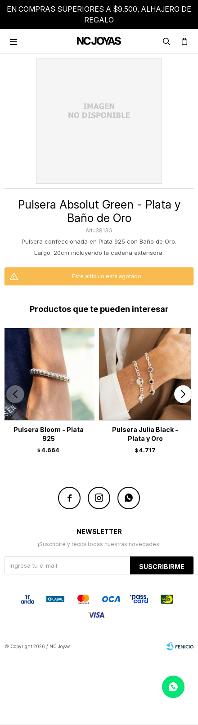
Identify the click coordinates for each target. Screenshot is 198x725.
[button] (183, 394)
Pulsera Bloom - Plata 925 (49, 434)
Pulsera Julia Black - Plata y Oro (145, 434)
